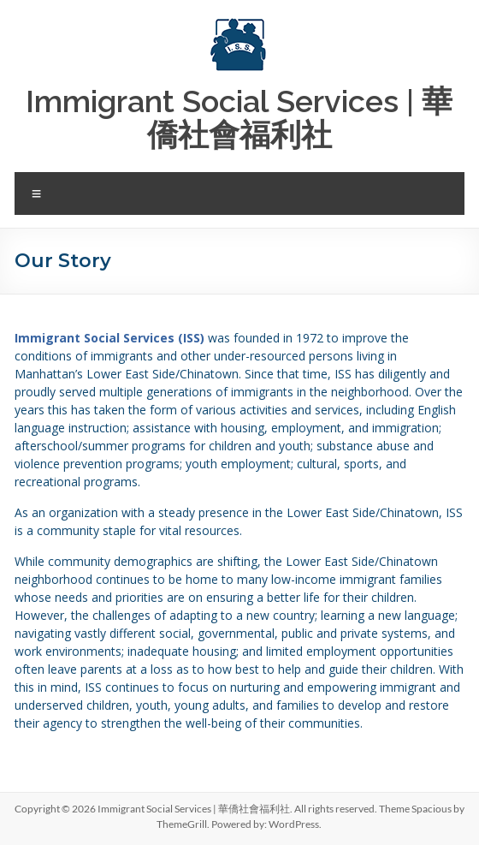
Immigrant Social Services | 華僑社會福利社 (239, 117)
